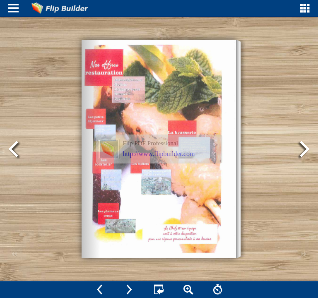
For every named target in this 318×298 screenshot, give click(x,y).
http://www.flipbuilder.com (159, 153)
